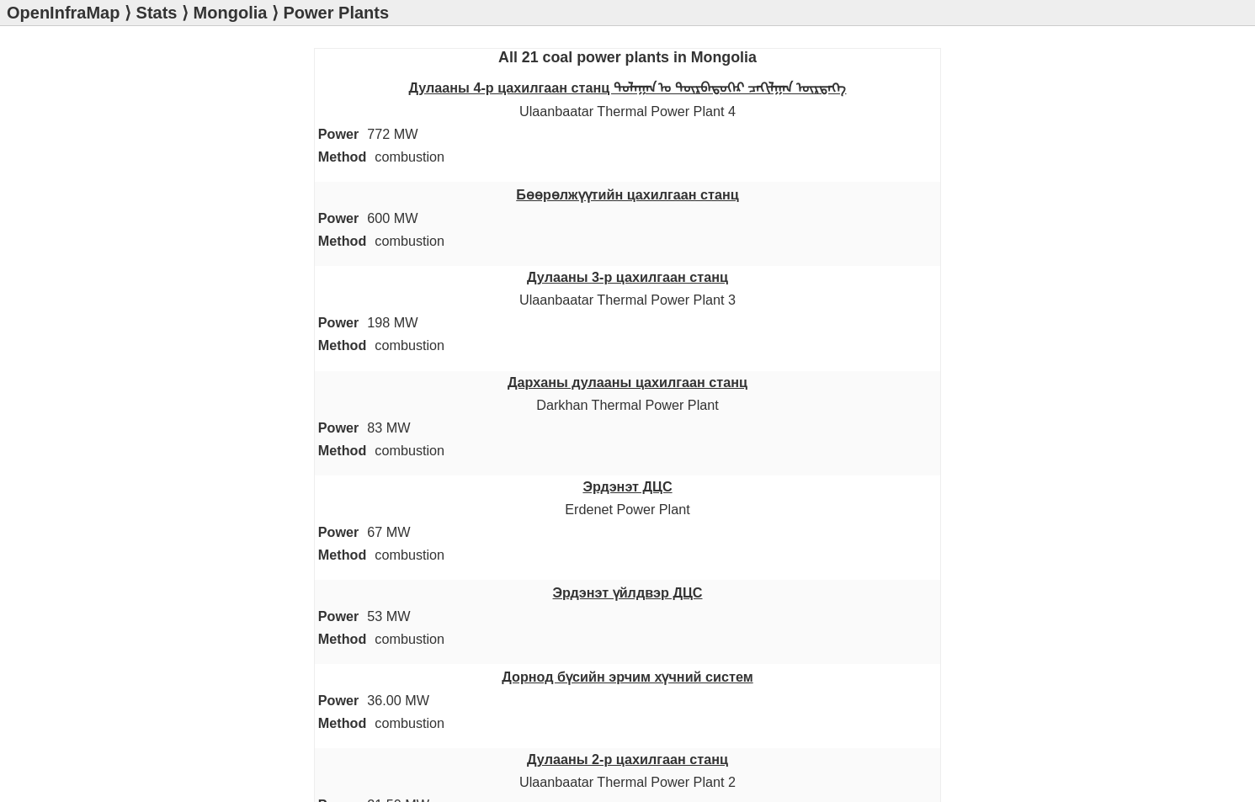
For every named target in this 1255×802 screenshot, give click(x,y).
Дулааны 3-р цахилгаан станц (627, 276)
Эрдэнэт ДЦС (627, 486)
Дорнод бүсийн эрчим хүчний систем (627, 676)
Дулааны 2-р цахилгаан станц (627, 759)
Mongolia (231, 12)
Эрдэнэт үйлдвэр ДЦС (628, 592)
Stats (157, 12)
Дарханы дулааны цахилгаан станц (627, 382)
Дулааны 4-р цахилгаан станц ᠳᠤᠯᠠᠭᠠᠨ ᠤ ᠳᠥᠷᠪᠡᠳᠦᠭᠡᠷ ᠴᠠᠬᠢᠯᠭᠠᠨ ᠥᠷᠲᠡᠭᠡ (628, 87)
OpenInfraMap (63, 12)
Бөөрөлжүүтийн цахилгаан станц (627, 194)
